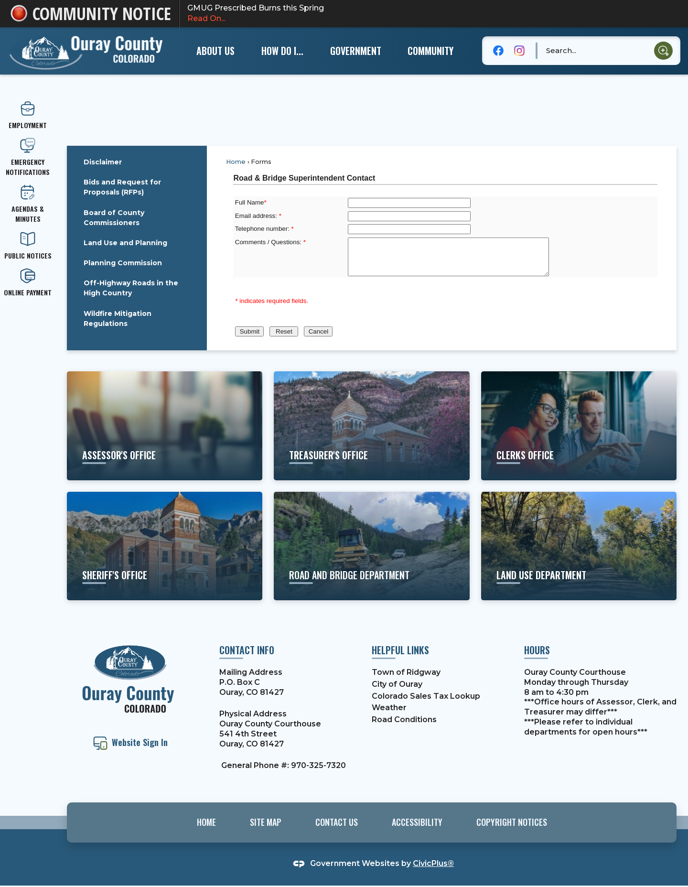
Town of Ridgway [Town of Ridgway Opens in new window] (406, 672)
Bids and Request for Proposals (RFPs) (122, 187)
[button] (663, 51)
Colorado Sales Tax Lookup (426, 696)
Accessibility (417, 822)
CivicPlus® (433, 863)
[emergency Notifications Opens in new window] (27, 157)
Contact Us (336, 822)
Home (236, 161)
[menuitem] (215, 50)
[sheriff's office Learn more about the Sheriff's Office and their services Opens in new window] (164, 546)
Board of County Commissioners (114, 217)
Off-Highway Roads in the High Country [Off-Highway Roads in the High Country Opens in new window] (131, 288)
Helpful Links (400, 650)
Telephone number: (264, 228)
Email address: (258, 215)
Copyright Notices (511, 822)
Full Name (251, 202)
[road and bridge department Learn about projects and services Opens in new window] (371, 546)
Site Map (265, 822)
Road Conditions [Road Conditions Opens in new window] (404, 719)
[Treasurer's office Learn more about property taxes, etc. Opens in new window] (371, 425)
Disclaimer (103, 162)
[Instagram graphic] (519, 50)
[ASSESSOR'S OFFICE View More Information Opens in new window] (164, 425)
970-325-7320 (318, 765)
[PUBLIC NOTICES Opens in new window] (27, 245)
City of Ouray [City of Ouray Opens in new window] (397, 684)
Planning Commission (123, 263)
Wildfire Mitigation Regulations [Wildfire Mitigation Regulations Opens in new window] (117, 318)
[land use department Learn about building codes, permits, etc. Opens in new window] (579, 546)
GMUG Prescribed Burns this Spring (429, 13)
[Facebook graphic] (498, 50)
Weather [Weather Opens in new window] (389, 707)
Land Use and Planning (125, 242)
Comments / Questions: (270, 242)
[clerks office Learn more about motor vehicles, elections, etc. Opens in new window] (579, 425)
